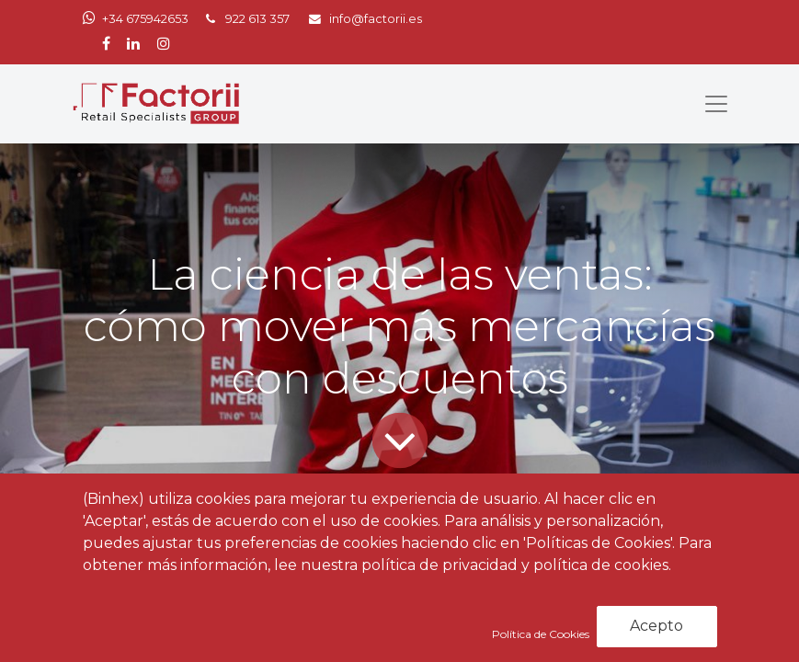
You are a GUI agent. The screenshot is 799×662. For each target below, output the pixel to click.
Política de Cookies (542, 634)
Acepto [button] (656, 625)
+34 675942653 (145, 19)
